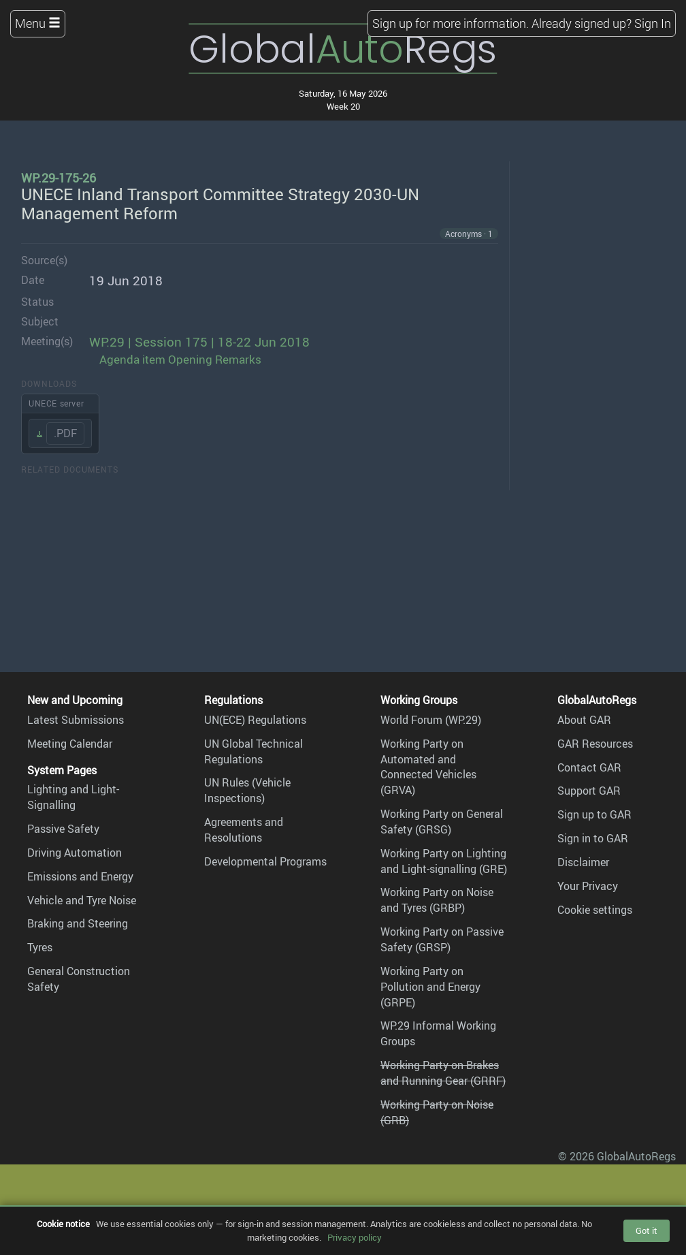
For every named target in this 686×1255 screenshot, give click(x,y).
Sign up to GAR (594, 814)
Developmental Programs (265, 861)
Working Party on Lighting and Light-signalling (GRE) (443, 861)
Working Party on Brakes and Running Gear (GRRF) (443, 1073)
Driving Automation (74, 852)
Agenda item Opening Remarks (180, 359)
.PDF (65, 433)
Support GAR (589, 790)
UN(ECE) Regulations (255, 719)
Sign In (652, 23)
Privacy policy (354, 1237)
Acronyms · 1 (469, 233)
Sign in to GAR (592, 838)
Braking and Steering (77, 923)
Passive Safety (63, 828)
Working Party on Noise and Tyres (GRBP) (436, 900)
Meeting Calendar (69, 743)
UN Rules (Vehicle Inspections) (247, 790)
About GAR (584, 719)
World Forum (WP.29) (430, 719)
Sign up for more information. (450, 23)
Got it (646, 1230)
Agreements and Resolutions (243, 829)
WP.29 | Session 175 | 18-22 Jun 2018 (199, 342)
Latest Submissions (75, 719)
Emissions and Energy (80, 876)
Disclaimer (583, 862)
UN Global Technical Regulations (253, 751)
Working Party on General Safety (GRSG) (441, 821)
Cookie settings (594, 909)
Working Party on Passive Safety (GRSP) (442, 939)
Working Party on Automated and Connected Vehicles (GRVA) (428, 767)
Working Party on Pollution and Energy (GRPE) (430, 987)
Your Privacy (587, 885)
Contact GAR (589, 767)
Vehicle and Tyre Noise (81, 900)
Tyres (39, 947)
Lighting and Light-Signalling (73, 797)
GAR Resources (595, 743)
